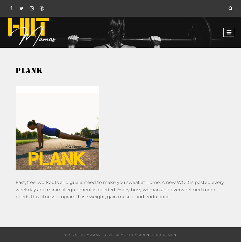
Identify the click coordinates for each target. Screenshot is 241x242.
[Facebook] (11, 8)
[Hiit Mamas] (32, 32)
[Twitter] (21, 8)
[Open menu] (228, 32)
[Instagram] (31, 8)
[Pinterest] (41, 8)
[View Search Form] (230, 8)
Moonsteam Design (157, 235)
